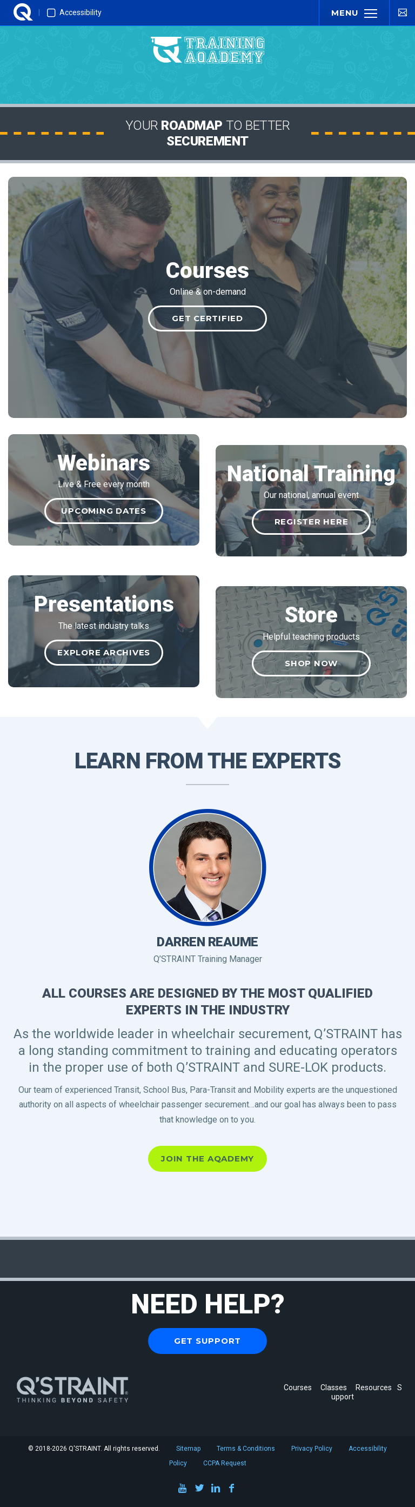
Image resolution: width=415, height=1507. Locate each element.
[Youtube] (183, 1490)
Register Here (312, 521)
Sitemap (188, 1448)
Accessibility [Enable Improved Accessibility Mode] (74, 12)
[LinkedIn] (216, 1490)
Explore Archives (103, 652)
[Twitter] (199, 1490)
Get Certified (207, 318)
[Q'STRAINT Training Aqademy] (207, 40)
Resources (374, 1387)
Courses (298, 1387)
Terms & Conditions (246, 1448)
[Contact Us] (402, 12)
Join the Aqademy (207, 1158)
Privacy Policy (311, 1448)
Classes (335, 1387)
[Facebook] (232, 1490)
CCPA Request (224, 1463)
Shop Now (311, 663)
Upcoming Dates (103, 511)
